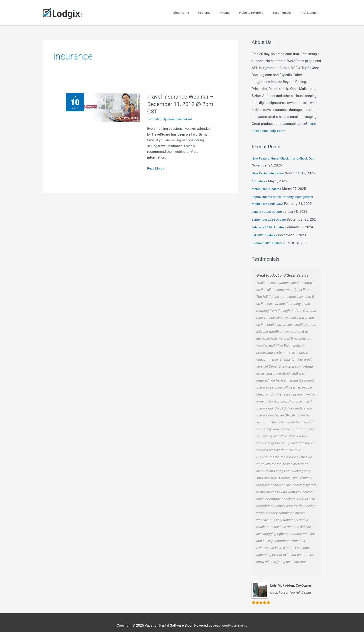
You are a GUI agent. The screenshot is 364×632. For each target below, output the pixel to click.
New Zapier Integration (269, 167)
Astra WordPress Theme (230, 619)
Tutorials (154, 112)
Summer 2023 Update (268, 236)
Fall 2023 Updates (266, 229)
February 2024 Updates (270, 221)
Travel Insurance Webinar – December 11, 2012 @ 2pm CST (180, 98)
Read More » (156, 161)
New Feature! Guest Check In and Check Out (286, 152)
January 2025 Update (268, 205)
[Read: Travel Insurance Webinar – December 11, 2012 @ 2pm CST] (103, 101)
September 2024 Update (270, 213)
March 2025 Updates (268, 182)
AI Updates (260, 175)
